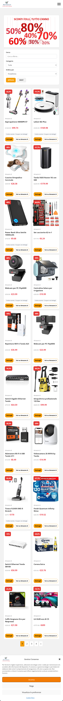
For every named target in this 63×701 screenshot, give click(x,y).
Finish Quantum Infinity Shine (44, 509)
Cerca (8, 52)
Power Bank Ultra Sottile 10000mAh (15, 233)
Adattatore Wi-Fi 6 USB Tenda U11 (15, 454)
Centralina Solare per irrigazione (43, 289)
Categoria (9, 61)
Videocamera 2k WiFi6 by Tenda (44, 454)
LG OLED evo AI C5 (41, 619)
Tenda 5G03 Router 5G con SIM (45, 178)
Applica (11, 80)
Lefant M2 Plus (40, 122)
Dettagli (9, 139)
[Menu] (59, 4)
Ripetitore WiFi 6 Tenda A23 (17, 344)
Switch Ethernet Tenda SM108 (15, 565)
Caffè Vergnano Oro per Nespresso (15, 620)
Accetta (31, 680)
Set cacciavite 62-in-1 (43, 232)
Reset (21, 80)
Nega (31, 686)
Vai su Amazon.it (22, 139)
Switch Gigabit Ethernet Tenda (15, 400)
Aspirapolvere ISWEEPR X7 (16, 122)
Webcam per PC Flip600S (44, 344)
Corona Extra (39, 564)
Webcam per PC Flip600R (15, 288)
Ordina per (10, 70)
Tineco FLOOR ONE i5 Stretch (14, 509)
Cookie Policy (30, 698)
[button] (59, 659)
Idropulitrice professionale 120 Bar (45, 400)
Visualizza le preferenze (31, 692)
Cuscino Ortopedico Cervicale (13, 178)
